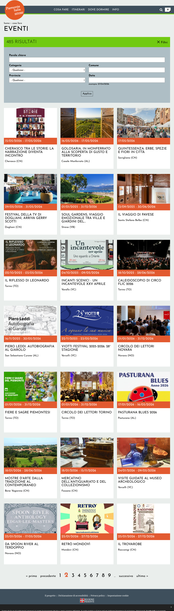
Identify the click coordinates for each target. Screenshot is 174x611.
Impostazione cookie (118, 595)
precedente (48, 576)
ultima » (142, 576)
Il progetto (50, 595)
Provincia (14, 75)
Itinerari (78, 9)
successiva (126, 576)
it (168, 9)
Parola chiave (17, 55)
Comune (94, 65)
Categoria (15, 65)
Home (7, 23)
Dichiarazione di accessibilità (73, 595)
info (115, 9)
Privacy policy (98, 595)
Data (92, 75)
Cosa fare (61, 9)
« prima (31, 576)
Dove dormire (98, 9)
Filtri (164, 42)
